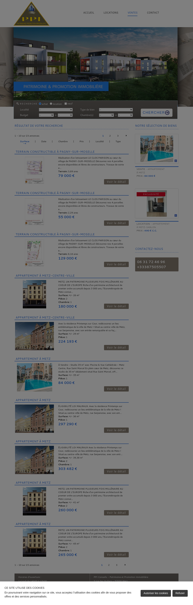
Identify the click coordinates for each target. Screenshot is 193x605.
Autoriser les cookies (156, 593)
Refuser (180, 593)
